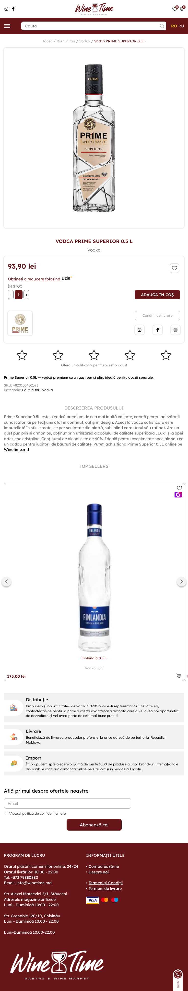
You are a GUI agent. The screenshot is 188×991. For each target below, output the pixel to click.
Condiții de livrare (157, 315)
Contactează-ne (104, 866)
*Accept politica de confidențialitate (37, 813)
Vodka (84, 41)
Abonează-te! (94, 825)
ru (181, 26)
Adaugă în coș (157, 294)
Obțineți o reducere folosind (40, 279)
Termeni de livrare (105, 888)
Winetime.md (16, 449)
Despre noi (99, 872)
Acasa (48, 41)
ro (174, 26)
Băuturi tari (66, 41)
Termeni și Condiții (106, 882)
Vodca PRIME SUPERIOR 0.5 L (119, 41)
